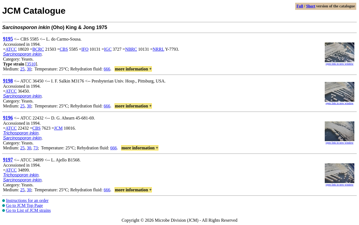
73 (35, 148)
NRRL (158, 49)
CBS (64, 49)
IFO (85, 49)
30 (29, 69)
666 (107, 69)
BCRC (38, 49)
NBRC (131, 49)
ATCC (11, 49)
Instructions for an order (27, 200)
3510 (31, 64)
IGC (108, 49)
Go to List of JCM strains (28, 210)
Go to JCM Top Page (24, 205)
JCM (58, 128)
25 (22, 69)
